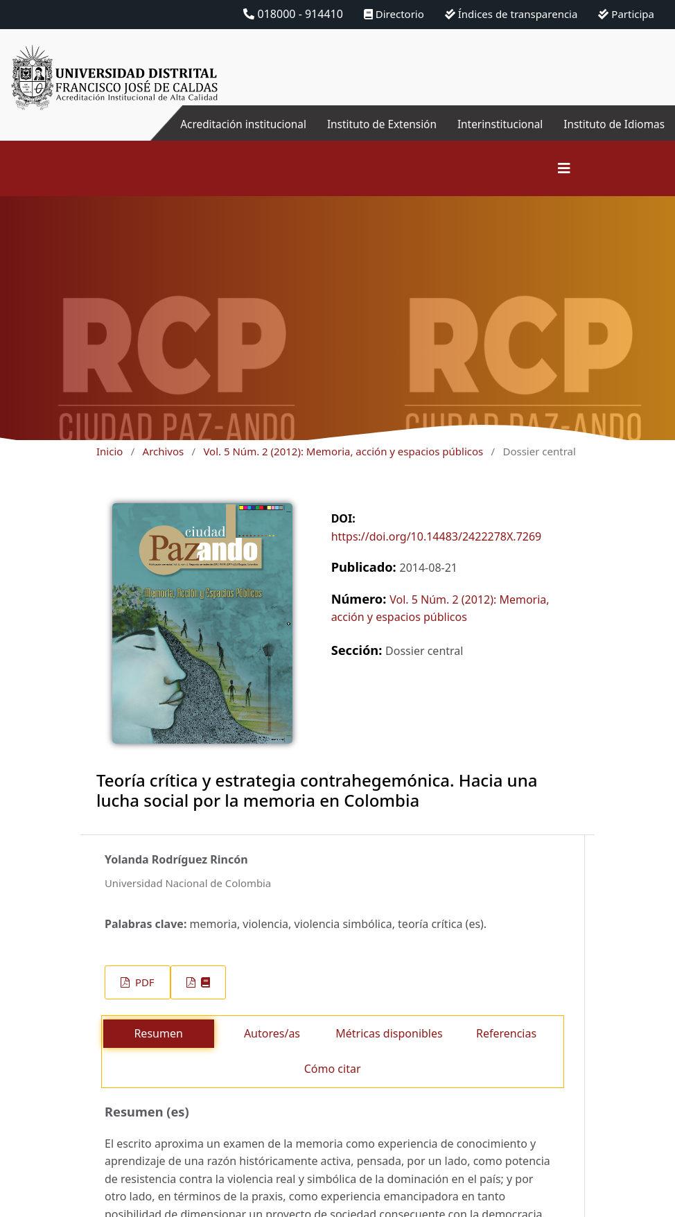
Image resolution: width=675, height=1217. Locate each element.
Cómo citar (332, 1068)
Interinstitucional (494, 124)
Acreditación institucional (228, 124)
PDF (143, 982)
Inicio (109, 451)
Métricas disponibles (388, 1033)
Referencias (506, 1033)
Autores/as (272, 1033)
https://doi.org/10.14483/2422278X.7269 (436, 536)
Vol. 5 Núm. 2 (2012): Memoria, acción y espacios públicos (343, 451)
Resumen (158, 1033)
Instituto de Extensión (372, 124)
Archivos (163, 451)
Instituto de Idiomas (612, 124)
